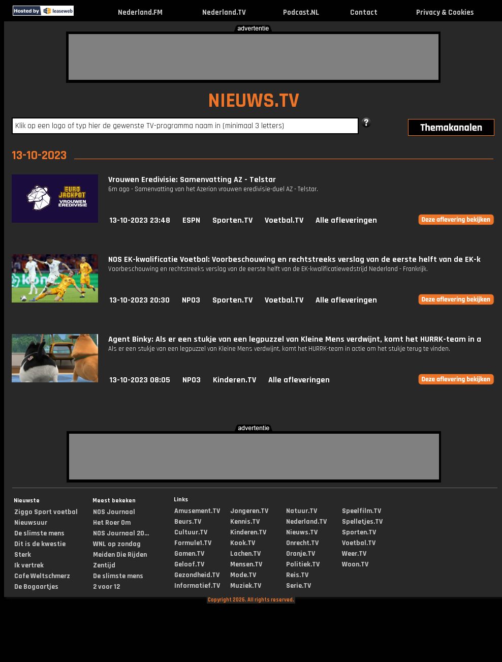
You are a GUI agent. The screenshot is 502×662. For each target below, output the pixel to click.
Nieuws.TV (302, 532)
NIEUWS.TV (253, 101)
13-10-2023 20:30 (139, 300)
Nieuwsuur (30, 522)
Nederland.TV (224, 12)
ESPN (191, 220)
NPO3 (191, 300)
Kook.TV (242, 543)
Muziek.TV (245, 585)
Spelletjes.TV (362, 521)
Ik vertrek (29, 565)
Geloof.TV (189, 564)
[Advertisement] (253, 57)
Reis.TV (297, 575)
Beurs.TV (187, 521)
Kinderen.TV (234, 380)
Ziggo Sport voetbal (46, 512)
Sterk (22, 554)
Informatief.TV (197, 585)
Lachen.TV (245, 553)
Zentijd (104, 565)
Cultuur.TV (190, 532)
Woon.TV (355, 564)
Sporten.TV (232, 220)
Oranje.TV (300, 553)
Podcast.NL (301, 12)
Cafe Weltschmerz (42, 576)
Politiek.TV (303, 564)
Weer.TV (354, 553)
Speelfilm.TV (361, 511)
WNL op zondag (117, 544)
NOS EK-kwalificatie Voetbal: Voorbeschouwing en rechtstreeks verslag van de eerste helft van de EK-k (294, 259)
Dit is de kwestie (40, 544)
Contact (364, 12)
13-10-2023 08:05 (139, 380)
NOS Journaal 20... (121, 533)
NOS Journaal (114, 512)
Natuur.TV (301, 511)
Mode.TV (243, 575)
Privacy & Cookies (445, 12)
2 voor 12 (106, 586)
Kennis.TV (245, 521)
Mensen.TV (246, 564)
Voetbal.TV (284, 220)
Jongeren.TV (249, 511)
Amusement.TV (197, 511)
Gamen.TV (189, 553)
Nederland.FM (140, 12)
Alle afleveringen (346, 220)
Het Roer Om (112, 522)
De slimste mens (39, 533)
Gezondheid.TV (196, 575)
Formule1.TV (192, 543)
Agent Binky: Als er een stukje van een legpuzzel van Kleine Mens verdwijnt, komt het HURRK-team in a (294, 339)
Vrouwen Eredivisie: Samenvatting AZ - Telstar (192, 179)
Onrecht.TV (302, 543)
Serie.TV (298, 585)
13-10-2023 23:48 (139, 220)
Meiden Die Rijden (120, 554)
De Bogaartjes (36, 586)
